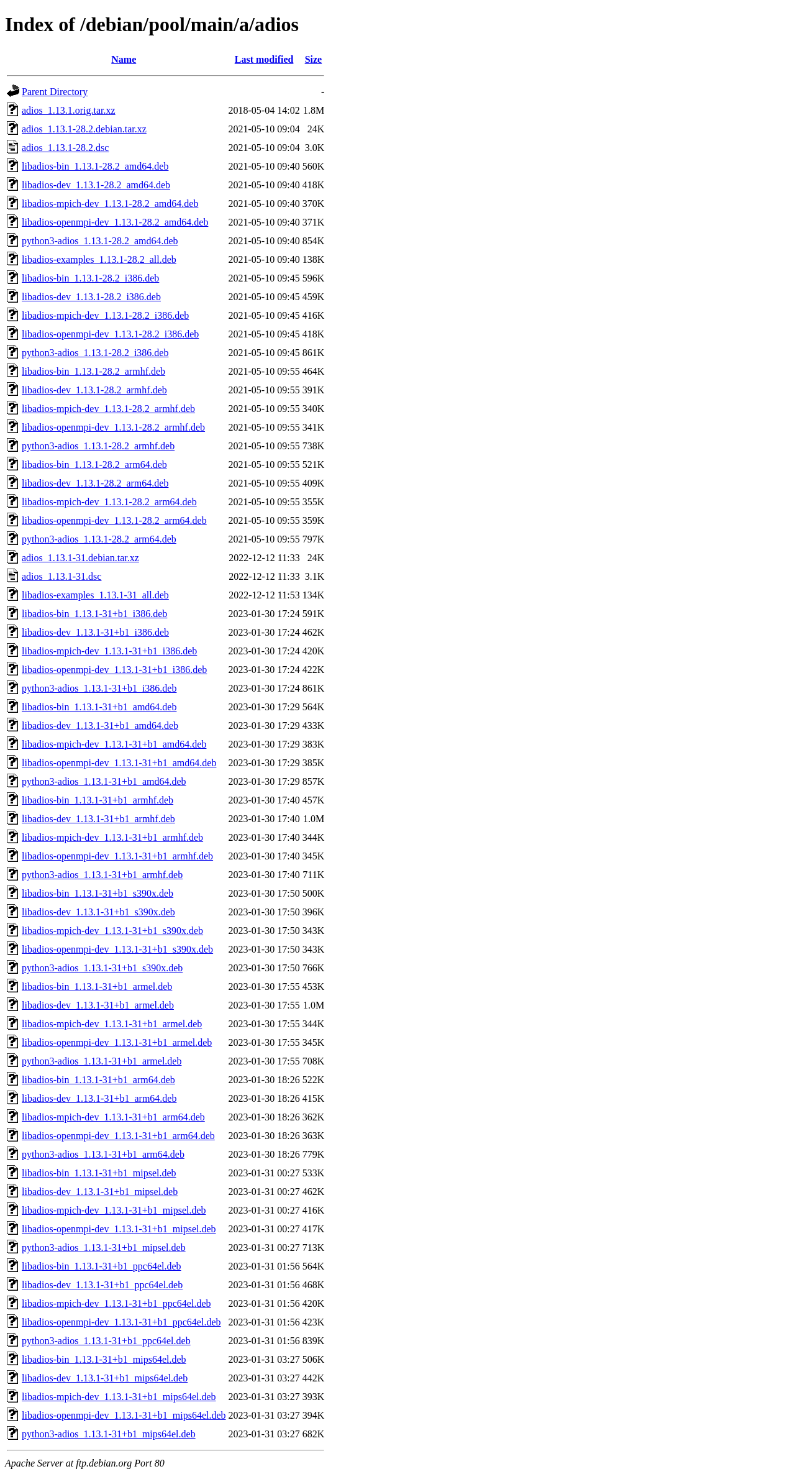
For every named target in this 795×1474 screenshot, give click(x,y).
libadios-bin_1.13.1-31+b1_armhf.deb (97, 800)
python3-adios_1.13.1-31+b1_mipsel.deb (104, 1247)
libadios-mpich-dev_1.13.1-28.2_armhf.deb (108, 408)
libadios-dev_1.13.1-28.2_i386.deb (91, 296)
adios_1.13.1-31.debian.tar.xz (80, 557)
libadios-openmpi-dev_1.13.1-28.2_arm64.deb (114, 520)
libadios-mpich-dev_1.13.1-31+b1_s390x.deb (112, 930)
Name (123, 59)
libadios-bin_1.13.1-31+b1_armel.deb (97, 986)
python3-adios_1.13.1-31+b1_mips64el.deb (109, 1434)
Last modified (264, 59)
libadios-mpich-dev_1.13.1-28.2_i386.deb (105, 315)
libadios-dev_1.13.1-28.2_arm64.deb (95, 483)
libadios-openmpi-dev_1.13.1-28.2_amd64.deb (115, 222)
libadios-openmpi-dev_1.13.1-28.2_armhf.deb (113, 427)
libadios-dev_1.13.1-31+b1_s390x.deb (98, 912)
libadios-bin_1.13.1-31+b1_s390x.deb (97, 893)
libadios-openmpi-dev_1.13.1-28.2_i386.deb (110, 334)
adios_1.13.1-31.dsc (61, 576)
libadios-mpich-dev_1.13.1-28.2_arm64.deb (109, 502)
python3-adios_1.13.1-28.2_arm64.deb (99, 539)
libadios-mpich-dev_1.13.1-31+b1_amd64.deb (114, 744)
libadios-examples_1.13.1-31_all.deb (95, 595)
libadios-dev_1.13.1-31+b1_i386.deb (95, 632)
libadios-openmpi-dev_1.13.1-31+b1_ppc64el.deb (121, 1322)
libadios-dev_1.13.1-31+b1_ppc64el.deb (102, 1284)
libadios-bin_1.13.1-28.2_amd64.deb (95, 166)
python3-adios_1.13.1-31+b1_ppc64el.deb (106, 1340)
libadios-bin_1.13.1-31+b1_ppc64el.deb (101, 1266)
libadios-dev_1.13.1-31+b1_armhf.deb (98, 818)
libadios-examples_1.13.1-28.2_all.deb (99, 259)
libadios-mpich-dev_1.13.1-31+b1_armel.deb (112, 1024)
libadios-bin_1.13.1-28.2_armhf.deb (93, 371)
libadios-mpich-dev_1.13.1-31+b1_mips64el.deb (119, 1396)
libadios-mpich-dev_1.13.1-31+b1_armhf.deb (112, 837)
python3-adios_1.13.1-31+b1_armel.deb (101, 1061)
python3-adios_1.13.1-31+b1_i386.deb (99, 688)
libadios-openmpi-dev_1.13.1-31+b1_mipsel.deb (119, 1229)
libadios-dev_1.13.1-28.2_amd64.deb (96, 185)
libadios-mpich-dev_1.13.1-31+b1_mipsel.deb (114, 1210)
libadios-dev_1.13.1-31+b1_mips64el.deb (105, 1378)
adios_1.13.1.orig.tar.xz (69, 110)
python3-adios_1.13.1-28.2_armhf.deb (98, 446)
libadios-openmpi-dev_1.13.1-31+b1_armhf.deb (117, 856)
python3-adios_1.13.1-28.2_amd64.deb (100, 241)
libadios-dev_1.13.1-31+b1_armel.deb (98, 1005)
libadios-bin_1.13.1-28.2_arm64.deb (94, 464)
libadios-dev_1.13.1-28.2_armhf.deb (94, 390)
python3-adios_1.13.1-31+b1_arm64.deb (103, 1154)
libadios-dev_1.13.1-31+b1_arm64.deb (99, 1098)
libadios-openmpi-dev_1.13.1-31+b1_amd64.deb (119, 763)
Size (313, 59)
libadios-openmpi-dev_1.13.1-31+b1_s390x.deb (117, 949)
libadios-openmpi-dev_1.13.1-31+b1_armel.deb (117, 1042)
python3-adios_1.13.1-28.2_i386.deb (95, 352)
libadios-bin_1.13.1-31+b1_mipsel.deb (99, 1173)
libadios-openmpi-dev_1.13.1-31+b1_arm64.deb (118, 1135)
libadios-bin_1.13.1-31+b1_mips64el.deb (104, 1359)
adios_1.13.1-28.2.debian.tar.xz (84, 129)
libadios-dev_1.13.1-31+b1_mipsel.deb (100, 1191)
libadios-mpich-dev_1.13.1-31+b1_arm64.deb (113, 1117)
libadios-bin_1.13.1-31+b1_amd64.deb (99, 707)
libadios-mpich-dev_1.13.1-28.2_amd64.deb (110, 203)
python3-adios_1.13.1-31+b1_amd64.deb (104, 781)
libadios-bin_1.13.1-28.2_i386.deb (90, 278)
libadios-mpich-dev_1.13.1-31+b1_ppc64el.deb (116, 1303)
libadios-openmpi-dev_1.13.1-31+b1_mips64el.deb (124, 1415)
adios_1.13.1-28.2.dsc (65, 147)
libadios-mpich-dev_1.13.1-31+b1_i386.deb (109, 651)
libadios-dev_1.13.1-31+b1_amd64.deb (100, 725)
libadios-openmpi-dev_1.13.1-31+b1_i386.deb (114, 669)
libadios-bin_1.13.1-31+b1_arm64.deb (98, 1079)
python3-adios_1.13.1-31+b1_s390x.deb (102, 968)
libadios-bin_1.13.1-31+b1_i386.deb (94, 613)
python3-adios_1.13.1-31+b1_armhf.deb (102, 874)
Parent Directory (55, 91)
